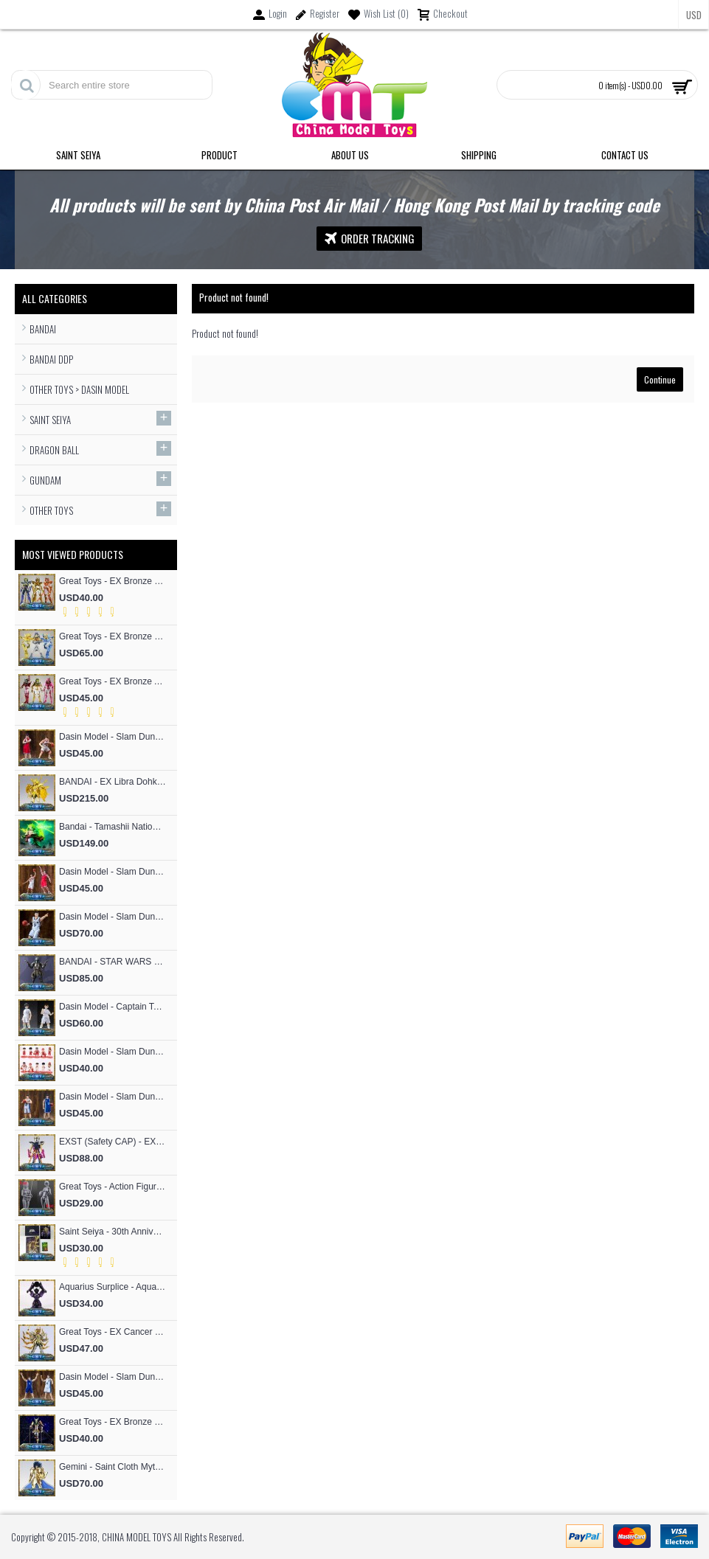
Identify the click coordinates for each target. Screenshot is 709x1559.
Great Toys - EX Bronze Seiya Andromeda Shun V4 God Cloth (112, 1422)
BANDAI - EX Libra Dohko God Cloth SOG (112, 782)
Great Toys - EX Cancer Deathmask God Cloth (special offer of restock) (112, 1332)
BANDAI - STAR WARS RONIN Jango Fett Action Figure (112, 961)
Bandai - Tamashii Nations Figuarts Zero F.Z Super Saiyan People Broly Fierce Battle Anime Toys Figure (112, 827)
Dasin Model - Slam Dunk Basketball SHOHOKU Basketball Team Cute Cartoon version (112, 1051)
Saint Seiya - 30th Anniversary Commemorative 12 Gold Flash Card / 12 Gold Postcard (112, 1231)
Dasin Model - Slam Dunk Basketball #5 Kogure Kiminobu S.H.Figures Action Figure (112, 737)
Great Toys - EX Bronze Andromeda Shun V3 (112, 681)
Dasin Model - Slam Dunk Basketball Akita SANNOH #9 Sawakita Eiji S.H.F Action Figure (112, 917)
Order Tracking (369, 238)
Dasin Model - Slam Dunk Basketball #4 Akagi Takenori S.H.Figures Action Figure (112, 872)
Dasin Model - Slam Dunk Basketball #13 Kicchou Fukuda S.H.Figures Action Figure (112, 1096)
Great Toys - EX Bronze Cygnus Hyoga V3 (112, 636)
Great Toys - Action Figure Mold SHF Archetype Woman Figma (112, 1186)
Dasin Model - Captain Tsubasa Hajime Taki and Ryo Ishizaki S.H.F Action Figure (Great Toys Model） (112, 1006)
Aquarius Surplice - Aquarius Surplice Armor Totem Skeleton (112, 1287)
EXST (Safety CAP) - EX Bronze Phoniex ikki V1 (112, 1141)
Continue (660, 379)
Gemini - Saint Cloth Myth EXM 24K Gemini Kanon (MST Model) (112, 1467)
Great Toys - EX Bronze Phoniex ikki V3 (112, 581)
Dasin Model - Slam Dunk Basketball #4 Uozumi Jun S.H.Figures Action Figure (112, 1377)
